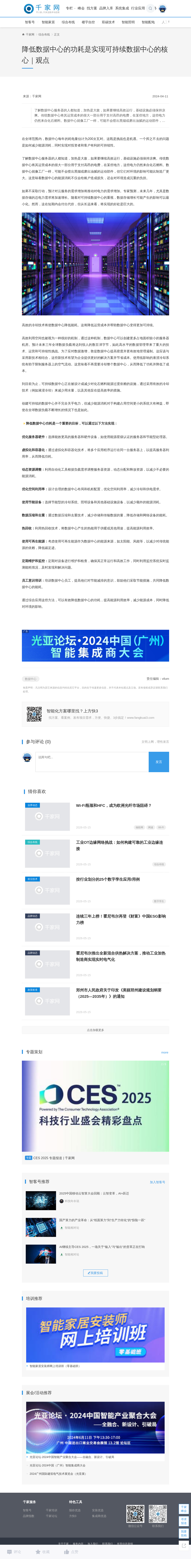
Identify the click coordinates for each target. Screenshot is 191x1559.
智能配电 (148, 22)
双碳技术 (108, 22)
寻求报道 (184, 1521)
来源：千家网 (32, 96)
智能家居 (48, 22)
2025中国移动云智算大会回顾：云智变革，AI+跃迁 (94, 1193)
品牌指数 (28, 1516)
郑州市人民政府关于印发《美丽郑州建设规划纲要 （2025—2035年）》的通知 (119, 993)
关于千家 (63, 1543)
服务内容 (78, 1543)
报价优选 (75, 1510)
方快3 (72, 1516)
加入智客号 (157, 1182)
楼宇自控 (88, 22)
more (164, 1052)
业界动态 (32, 805)
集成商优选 (99, 1516)
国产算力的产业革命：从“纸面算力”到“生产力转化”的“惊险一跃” (102, 1220)
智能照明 (128, 22)
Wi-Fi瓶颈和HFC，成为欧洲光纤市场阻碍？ (114, 805)
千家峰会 (184, 1508)
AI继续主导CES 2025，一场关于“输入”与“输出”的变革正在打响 (102, 1247)
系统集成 (122, 8)
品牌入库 (106, 8)
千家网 (30, 34)
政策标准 (32, 989)
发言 (159, 762)
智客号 (30, 22)
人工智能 (168, 22)
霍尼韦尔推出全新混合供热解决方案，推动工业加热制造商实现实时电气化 (120, 956)
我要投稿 (184, 1533)
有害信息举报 (125, 1543)
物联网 (139, 827)
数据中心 (30, 679)
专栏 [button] (71, 8)
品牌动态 (32, 916)
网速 (150, 827)
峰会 (81, 8)
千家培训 (51, 1510)
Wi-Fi (161, 827)
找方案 (92, 8)
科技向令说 (69, 1201)
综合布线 (68, 22)
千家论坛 (51, 1516)
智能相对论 (69, 1227)
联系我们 (107, 1543)
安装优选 (97, 1510)
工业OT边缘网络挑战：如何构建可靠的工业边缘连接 (119, 845)
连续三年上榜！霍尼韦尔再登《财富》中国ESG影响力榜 (121, 919)
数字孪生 (159, 901)
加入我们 (93, 1543)
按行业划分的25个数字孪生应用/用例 (108, 879)
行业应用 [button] (139, 8)
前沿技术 (32, 879)
